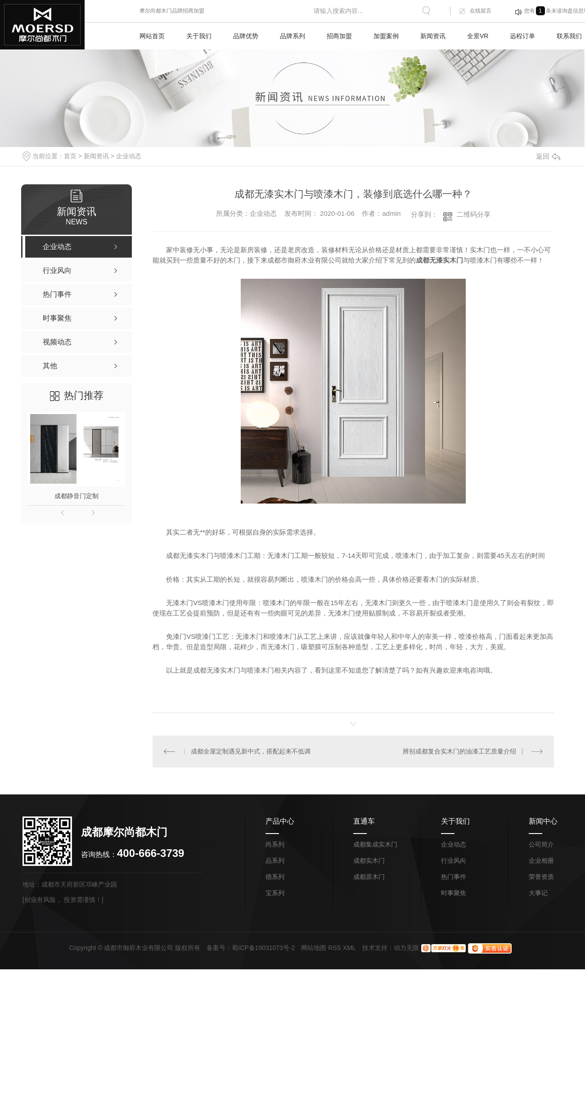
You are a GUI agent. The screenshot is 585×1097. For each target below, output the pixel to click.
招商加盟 (339, 36)
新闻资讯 (433, 36)
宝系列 (275, 892)
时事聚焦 (453, 892)
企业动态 (128, 156)
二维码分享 (473, 214)
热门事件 (453, 876)
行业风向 (453, 860)
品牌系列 (292, 36)
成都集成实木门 (375, 844)
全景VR (477, 36)
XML (349, 947)
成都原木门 (369, 876)
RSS (334, 947)
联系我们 (569, 36)
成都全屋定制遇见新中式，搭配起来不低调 (250, 751)
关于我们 (199, 36)
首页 (70, 156)
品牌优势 (245, 36)
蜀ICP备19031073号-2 (263, 947)
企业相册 (541, 860)
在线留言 (480, 11)
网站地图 (313, 947)
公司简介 (541, 844)
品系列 (275, 860)
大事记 (538, 892)
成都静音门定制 (76, 495)
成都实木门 (369, 860)
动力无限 (406, 947)
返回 (548, 156)
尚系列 (275, 844)
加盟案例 (386, 36)
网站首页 (152, 36)
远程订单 (522, 36)
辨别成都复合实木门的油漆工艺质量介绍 (459, 751)
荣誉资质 (541, 876)
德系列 (275, 876)
